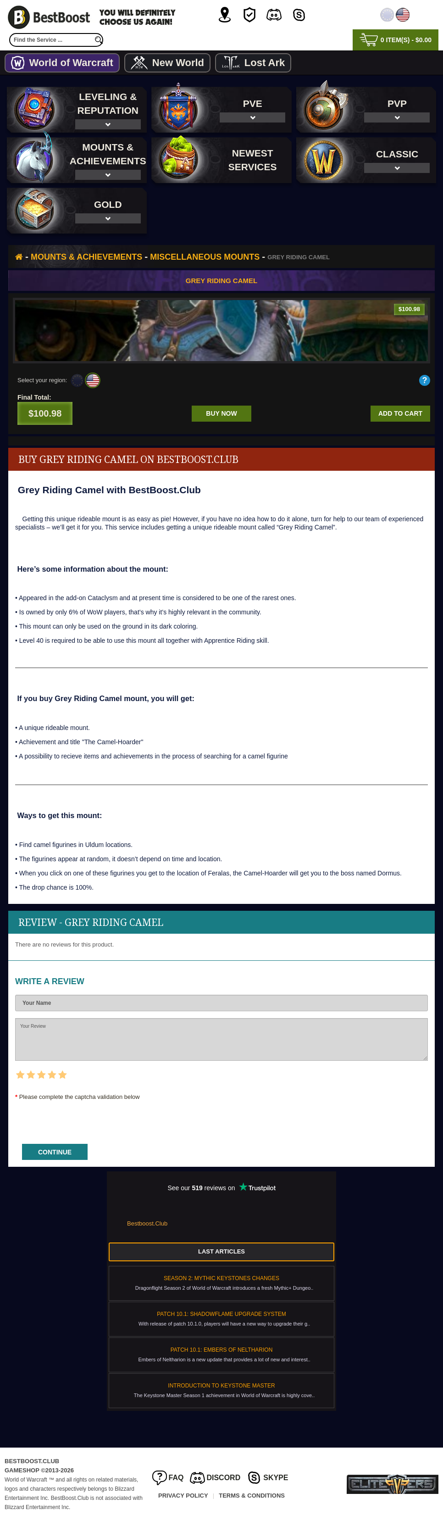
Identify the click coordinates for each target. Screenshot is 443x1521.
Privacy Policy (183, 1495)
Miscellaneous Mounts (205, 257)
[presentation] (85, 1119)
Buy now (221, 413)
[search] (98, 40)
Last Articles (221, 1251)
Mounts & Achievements (86, 257)
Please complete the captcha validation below (79, 1096)
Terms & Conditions (252, 1495)
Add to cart (400, 413)
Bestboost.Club (147, 1223)
